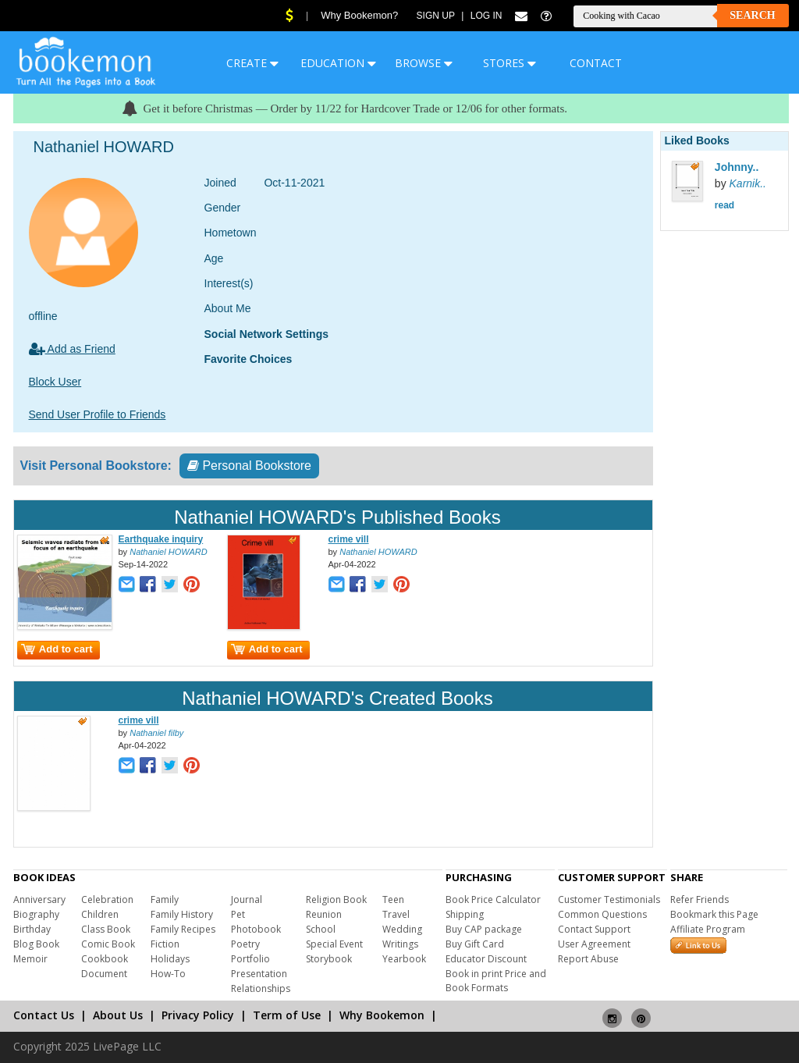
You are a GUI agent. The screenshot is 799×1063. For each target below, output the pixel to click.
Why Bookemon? (359, 15)
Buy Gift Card (475, 944)
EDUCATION (338, 62)
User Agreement (594, 944)
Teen (393, 899)
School (321, 929)
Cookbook (104, 958)
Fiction (165, 944)
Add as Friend (72, 349)
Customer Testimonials (609, 899)
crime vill (348, 539)
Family (165, 899)
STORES (509, 62)
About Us (118, 1015)
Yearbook (404, 958)
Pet (238, 914)
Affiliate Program (707, 929)
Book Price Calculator (493, 899)
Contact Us (43, 1015)
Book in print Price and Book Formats (496, 980)
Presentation (259, 973)
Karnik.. (748, 183)
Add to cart (57, 649)
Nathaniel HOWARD (168, 551)
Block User (55, 381)
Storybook (329, 958)
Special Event (334, 944)
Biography (36, 914)
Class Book (105, 929)
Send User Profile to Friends (97, 414)
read (724, 205)
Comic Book (108, 944)
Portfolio (250, 958)
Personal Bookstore (249, 465)
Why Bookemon (381, 1015)
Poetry (245, 944)
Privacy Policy (198, 1015)
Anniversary (39, 899)
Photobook (256, 929)
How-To (168, 973)
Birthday (32, 929)
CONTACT (596, 62)
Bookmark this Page (714, 914)
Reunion (324, 914)
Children (100, 914)
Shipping (465, 914)
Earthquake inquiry (161, 539)
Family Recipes (183, 929)
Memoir (30, 958)
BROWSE (424, 62)
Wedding (402, 929)
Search (752, 15)
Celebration (107, 899)
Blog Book (36, 944)
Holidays (170, 958)
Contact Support (594, 929)
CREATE (252, 62)
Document (104, 973)
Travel (396, 914)
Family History (182, 914)
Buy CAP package (484, 929)
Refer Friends (699, 899)
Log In (486, 15)
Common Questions (602, 914)
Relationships (260, 988)
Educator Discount (486, 958)
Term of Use (287, 1015)
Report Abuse (588, 958)
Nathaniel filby (156, 733)
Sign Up (436, 15)
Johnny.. (737, 167)
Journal (246, 899)
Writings (400, 944)
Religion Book (336, 899)
